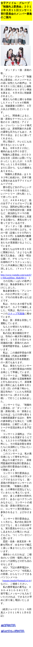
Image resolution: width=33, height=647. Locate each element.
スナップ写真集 (16, 313)
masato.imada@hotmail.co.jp (17, 580)
